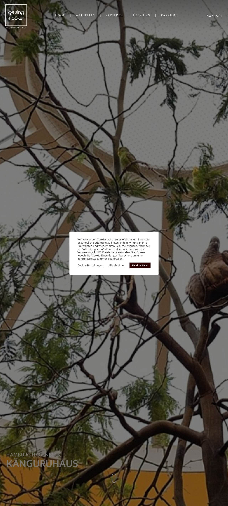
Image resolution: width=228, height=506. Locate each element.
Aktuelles (85, 15)
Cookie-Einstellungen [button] (90, 265)
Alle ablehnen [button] (116, 265)
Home (60, 15)
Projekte (114, 15)
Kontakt (215, 16)
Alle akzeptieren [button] (140, 265)
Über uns (141, 15)
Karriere (169, 15)
